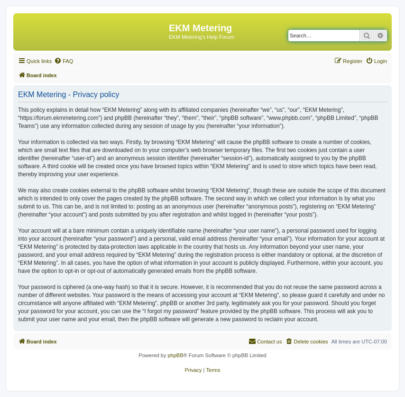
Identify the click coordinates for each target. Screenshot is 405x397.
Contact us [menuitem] (265, 341)
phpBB (175, 355)
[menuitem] (63, 61)
